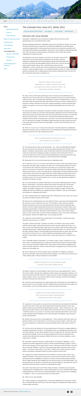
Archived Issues (10, 57)
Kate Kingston (48, 31)
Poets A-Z (9, 32)
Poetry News (7, 48)
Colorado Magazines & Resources (10, 64)
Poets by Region (10, 35)
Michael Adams (69, 31)
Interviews (9, 60)
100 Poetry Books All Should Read (33, 31)
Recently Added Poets (12, 29)
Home (5, 68)
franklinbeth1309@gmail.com (24, 391)
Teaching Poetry (8, 42)
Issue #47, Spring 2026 (12, 54)
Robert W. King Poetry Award (12, 39)
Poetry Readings (8, 45)
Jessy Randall (58, 31)
